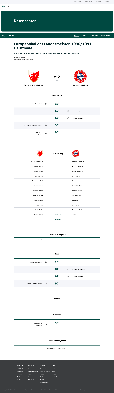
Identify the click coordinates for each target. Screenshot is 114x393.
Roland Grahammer (77, 171)
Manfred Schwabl (77, 190)
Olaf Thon (75, 200)
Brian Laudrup (76, 205)
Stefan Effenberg (77, 185)
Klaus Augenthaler (79, 111)
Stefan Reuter (76, 176)
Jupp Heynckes (76, 214)
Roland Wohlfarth (77, 210)
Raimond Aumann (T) (78, 161)
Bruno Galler (29, 59)
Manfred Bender (79, 118)
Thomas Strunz (76, 195)
